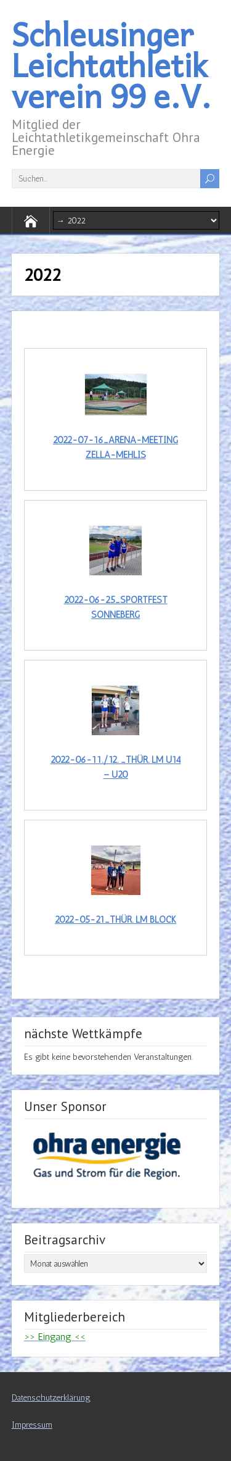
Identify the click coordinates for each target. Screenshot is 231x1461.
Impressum (32, 1425)
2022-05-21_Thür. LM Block (115, 919)
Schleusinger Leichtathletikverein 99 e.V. (111, 64)
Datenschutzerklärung (51, 1397)
